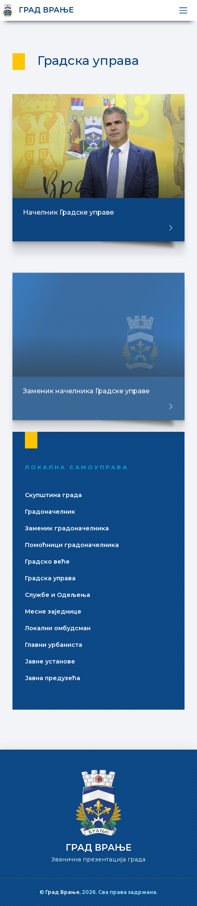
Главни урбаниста (53, 645)
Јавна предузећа (52, 678)
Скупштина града (53, 495)
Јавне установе (50, 661)
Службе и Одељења (57, 595)
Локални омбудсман (58, 628)
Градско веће (47, 561)
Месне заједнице (53, 611)
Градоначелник (50, 511)
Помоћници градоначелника (72, 545)
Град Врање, (63, 892)
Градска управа (50, 578)
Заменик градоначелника (67, 528)
